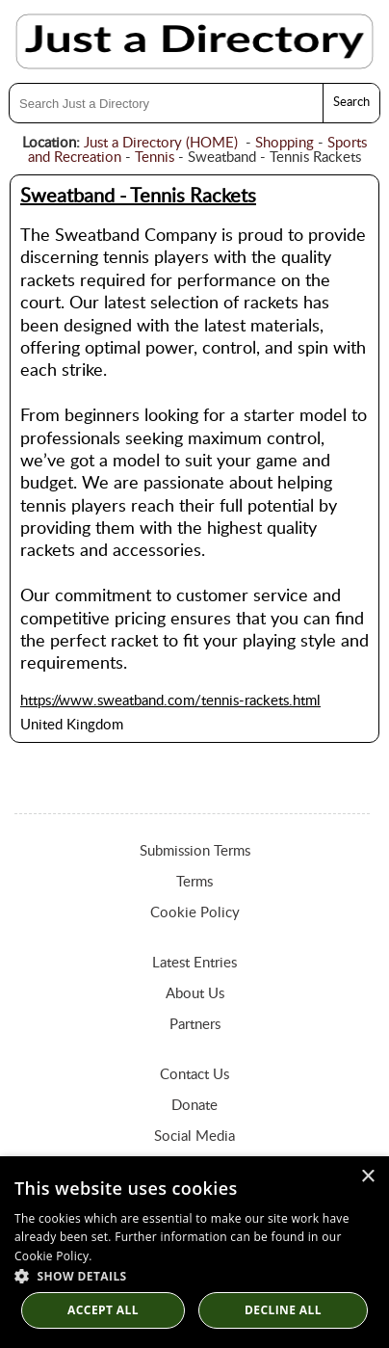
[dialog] (194, 1252)
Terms (194, 882)
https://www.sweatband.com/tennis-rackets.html (170, 701)
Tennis (154, 157)
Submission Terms (195, 851)
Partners (194, 1025)
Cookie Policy (195, 913)
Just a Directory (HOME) (161, 143)
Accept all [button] (103, 1310)
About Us (195, 994)
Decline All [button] (283, 1310)
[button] (194, 1275)
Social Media (194, 1136)
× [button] (367, 1177)
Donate (194, 1105)
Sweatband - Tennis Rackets (138, 196)
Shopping (284, 143)
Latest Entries (194, 963)
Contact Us (194, 1075)
